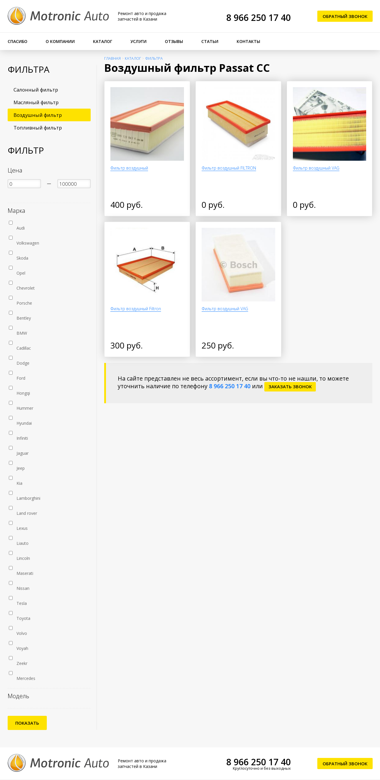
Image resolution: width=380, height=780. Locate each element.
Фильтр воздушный (129, 168)
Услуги (138, 41)
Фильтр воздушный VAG (316, 168)
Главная (112, 58)
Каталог (102, 41)
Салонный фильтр (36, 89)
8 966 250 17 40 (258, 17)
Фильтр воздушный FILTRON (229, 168)
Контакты (248, 41)
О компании (60, 41)
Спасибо (17, 41)
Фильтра (154, 58)
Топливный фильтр (38, 127)
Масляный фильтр (36, 102)
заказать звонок (290, 386)
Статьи (209, 41)
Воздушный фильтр (38, 115)
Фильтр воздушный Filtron (135, 308)
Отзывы (174, 41)
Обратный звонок (345, 16)
